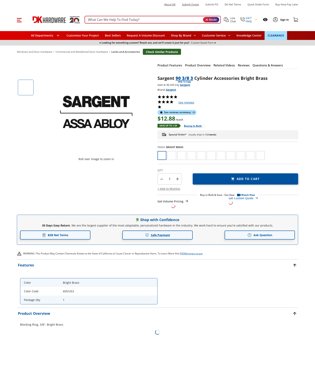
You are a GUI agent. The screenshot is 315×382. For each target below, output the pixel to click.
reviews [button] (186, 102)
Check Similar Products (162, 52)
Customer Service (214, 35)
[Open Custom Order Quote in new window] (263, 200)
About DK (170, 4)
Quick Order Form (258, 4)
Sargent (185, 85)
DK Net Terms (233, 4)
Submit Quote (190, 4)
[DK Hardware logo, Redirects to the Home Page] (52, 19)
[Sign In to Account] (284, 19)
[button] (19, 20)
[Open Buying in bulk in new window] (193, 126)
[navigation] (216, 35)
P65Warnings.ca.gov (191, 253)
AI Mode (211, 19)
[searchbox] (152, 19)
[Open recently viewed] (265, 19)
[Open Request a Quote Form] (173, 203)
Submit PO (211, 4)
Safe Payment (157, 235)
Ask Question (260, 235)
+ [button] (177, 179)
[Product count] (170, 179)
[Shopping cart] (295, 19)
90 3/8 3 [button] (184, 78)
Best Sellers (113, 35)
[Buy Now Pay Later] (286, 4)
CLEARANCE (276, 35)
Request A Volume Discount (146, 35)
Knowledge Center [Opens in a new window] (249, 35)
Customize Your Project (82, 35)
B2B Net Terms (55, 235)
